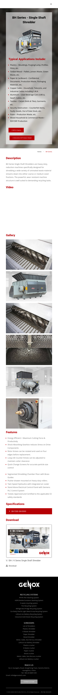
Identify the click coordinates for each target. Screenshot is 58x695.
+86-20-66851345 (30, 673)
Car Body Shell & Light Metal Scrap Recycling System (29, 611)
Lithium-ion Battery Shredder (29, 642)
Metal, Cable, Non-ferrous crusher (29, 656)
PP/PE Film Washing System (29, 598)
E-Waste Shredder (29, 631)
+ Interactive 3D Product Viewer (22, 138)
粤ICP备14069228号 (46, 692)
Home (39, 152)
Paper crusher (29, 651)
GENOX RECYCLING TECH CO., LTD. (20, 692)
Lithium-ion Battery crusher (29, 659)
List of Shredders (29, 626)
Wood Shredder (29, 637)
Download (12, 566)
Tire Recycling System (29, 606)
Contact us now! (29, 682)
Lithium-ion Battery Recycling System (29, 614)
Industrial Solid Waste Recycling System (29, 617)
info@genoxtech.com (18, 675)
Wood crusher (29, 653)
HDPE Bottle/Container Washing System (29, 600)
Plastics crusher (29, 645)
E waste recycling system (29, 603)
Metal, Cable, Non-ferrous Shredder (29, 640)
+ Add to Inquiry (16, 130)
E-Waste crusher (29, 648)
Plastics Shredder (29, 629)
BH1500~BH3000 (17, 511)
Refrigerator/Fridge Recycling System (29, 609)
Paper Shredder (29, 634)
